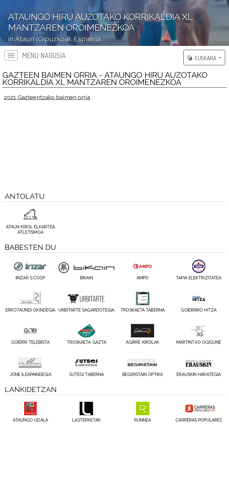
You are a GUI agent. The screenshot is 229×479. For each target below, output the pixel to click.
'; (114, 23)
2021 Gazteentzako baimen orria (47, 97)
